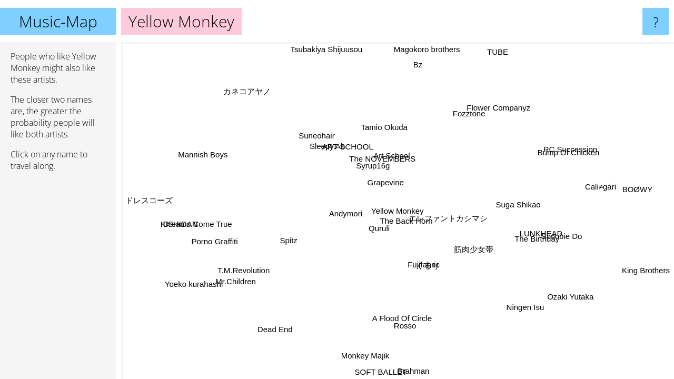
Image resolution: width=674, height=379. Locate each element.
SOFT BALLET (380, 371)
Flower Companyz (499, 106)
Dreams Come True (196, 222)
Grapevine (385, 183)
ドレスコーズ (149, 202)
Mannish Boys (202, 152)
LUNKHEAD (542, 232)
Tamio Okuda (390, 128)
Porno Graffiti (215, 242)
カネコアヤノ (247, 91)
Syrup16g (371, 167)
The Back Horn (408, 222)
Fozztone (471, 115)
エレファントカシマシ (446, 205)
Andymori (345, 215)
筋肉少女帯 (475, 249)
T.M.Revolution (246, 271)
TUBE (493, 50)
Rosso (401, 324)
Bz (422, 64)
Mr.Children (235, 282)
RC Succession (569, 147)
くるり (429, 266)
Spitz (287, 240)
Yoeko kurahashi (188, 278)
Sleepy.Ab (325, 147)
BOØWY (641, 194)
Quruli (380, 230)
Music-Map (58, 21)
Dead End (274, 328)
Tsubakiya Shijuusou (327, 49)
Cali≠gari (599, 182)
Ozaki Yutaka (573, 293)
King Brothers (646, 271)
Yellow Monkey (397, 210)
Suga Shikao (512, 198)
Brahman (416, 370)
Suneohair (314, 135)
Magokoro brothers (431, 49)
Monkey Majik (362, 355)
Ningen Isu (527, 305)
